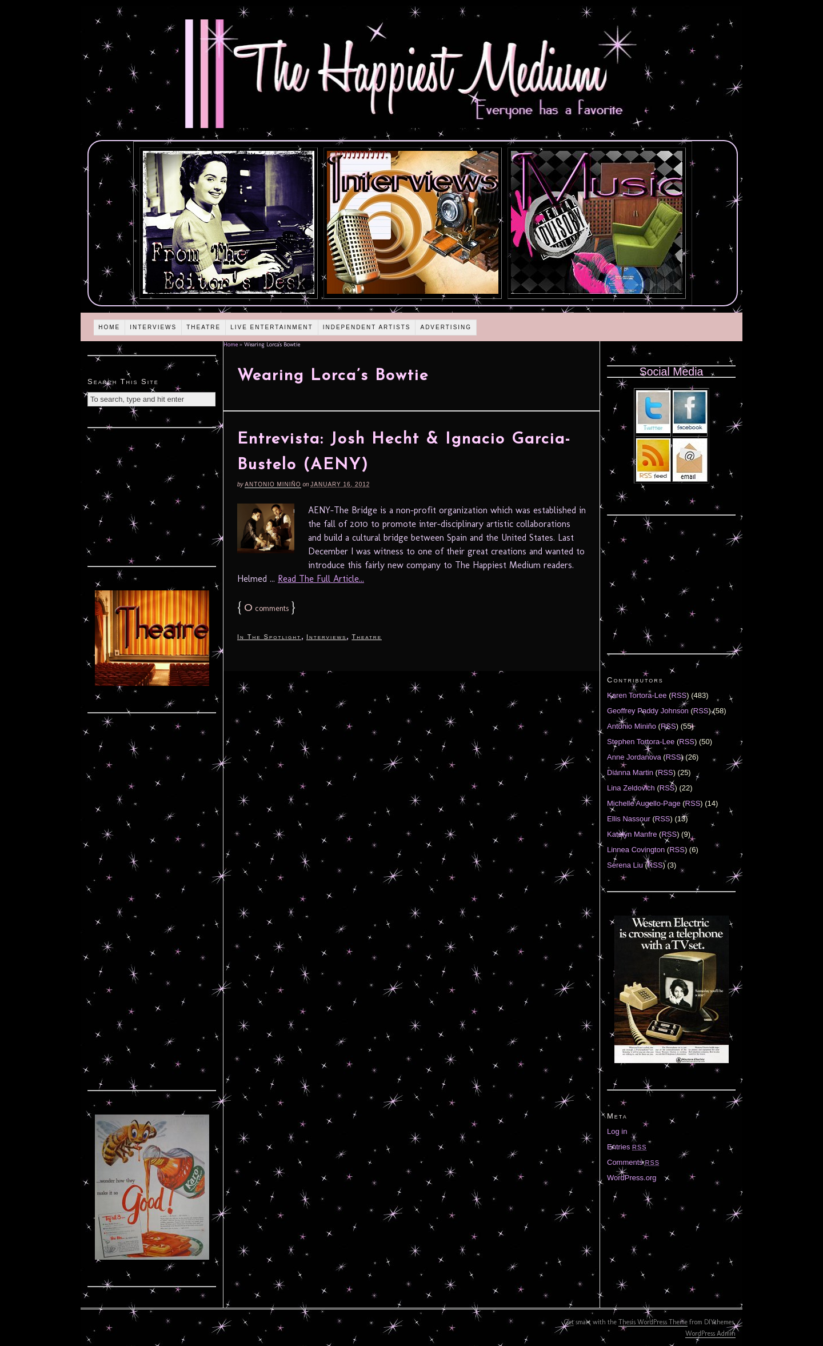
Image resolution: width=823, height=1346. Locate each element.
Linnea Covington (636, 849)
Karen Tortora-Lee (637, 695)
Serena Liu (625, 865)
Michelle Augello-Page (644, 803)
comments (266, 608)
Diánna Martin (630, 772)
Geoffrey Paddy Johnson (648, 710)
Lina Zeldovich (631, 788)
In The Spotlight (269, 636)
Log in (617, 1131)
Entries (627, 1147)
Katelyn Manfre (632, 834)
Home (109, 327)
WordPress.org (631, 1177)
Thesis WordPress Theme (653, 1322)
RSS (679, 695)
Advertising (446, 327)
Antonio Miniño (273, 484)
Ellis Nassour (628, 818)
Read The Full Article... (321, 578)
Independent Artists (367, 327)
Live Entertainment (271, 327)
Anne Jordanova (634, 757)
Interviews (153, 327)
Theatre (203, 327)
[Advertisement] (152, 495)
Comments (633, 1162)
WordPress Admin (710, 1333)
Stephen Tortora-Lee (640, 741)
